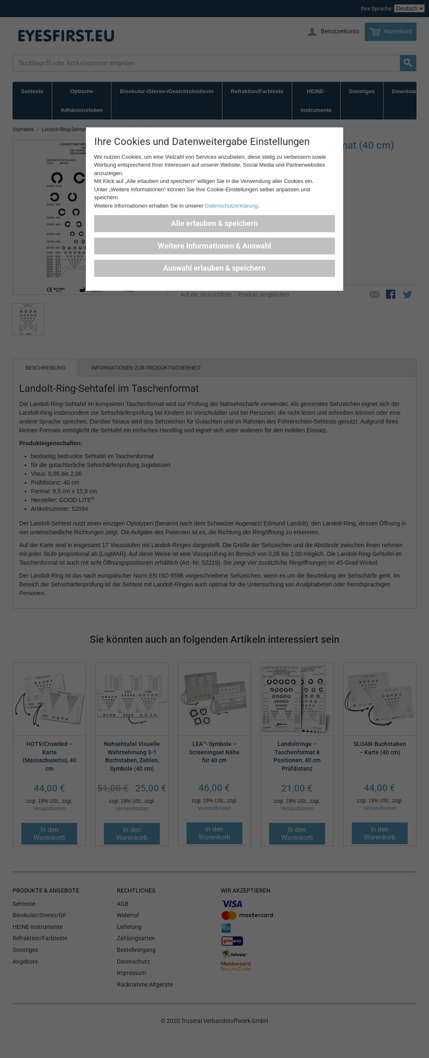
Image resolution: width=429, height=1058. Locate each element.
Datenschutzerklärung (231, 206)
